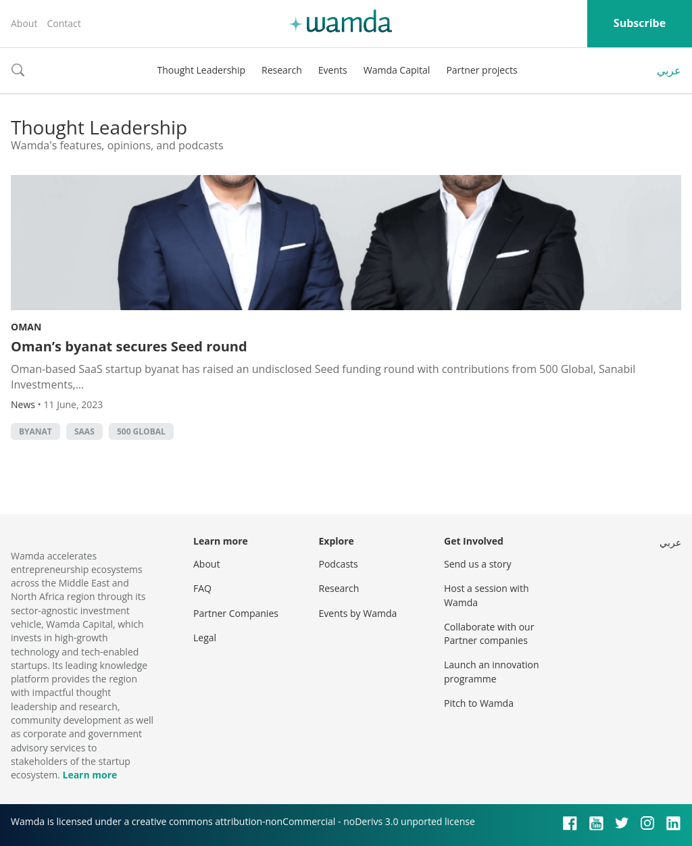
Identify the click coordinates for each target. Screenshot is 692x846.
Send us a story (477, 563)
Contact (63, 23)
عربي (669, 70)
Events (332, 70)
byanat (35, 431)
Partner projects (481, 70)
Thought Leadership (201, 70)
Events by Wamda (358, 613)
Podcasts (338, 563)
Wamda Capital (397, 70)
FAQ (202, 588)
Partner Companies (235, 613)
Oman (26, 326)
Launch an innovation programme (491, 671)
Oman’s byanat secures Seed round (129, 346)
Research (282, 70)
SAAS (84, 431)
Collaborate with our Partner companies (489, 633)
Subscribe (640, 23)
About (24, 23)
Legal (204, 637)
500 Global (141, 431)
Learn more (89, 774)
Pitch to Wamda (479, 703)
